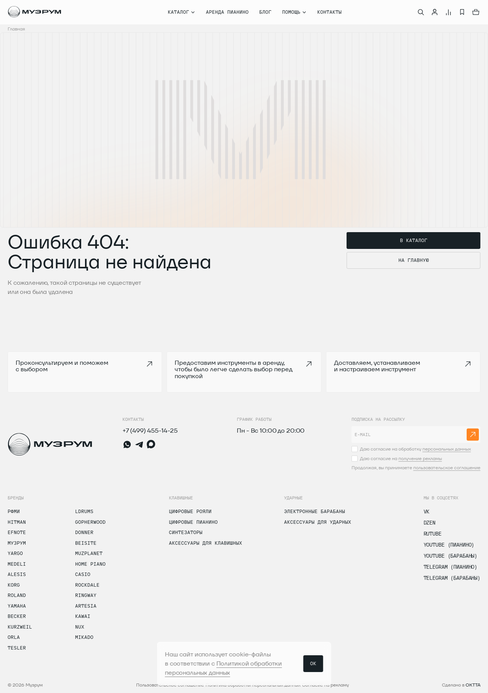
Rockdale (87, 585)
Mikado (84, 637)
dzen (429, 522)
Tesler (17, 648)
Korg (14, 585)
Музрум (17, 543)
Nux (79, 627)
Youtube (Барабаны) (450, 555)
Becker (17, 616)
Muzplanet (89, 553)
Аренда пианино (227, 12)
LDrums (84, 511)
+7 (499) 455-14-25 (150, 431)
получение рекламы (420, 458)
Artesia (85, 606)
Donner (84, 532)
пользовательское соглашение (446, 467)
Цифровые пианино (193, 522)
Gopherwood (90, 522)
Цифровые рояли (190, 511)
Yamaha (17, 606)
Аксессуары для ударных (317, 522)
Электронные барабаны (314, 511)
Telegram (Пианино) (450, 566)
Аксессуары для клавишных (205, 543)
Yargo (15, 553)
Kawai (82, 616)
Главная (16, 29)
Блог (265, 12)
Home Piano (90, 564)
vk (427, 511)
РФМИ (14, 511)
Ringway (85, 595)
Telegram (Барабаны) (452, 577)
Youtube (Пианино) (449, 544)
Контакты (329, 12)
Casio (82, 574)
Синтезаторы (185, 532)
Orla (14, 637)
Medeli (17, 564)
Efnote (17, 532)
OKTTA (473, 685)
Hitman (17, 522)
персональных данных (446, 449)
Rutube (432, 533)
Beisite (85, 543)
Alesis (17, 574)
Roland (17, 595)
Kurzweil (20, 627)
